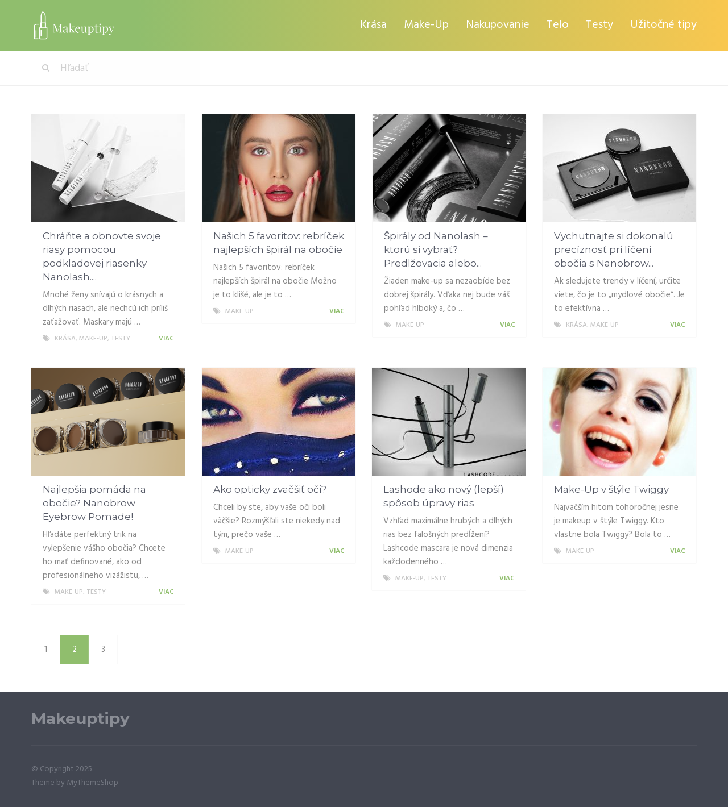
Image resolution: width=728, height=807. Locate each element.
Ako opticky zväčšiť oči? (269, 489)
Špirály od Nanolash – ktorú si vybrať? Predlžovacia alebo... (436, 249)
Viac (168, 338)
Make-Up (426, 25)
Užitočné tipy (663, 25)
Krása (373, 25)
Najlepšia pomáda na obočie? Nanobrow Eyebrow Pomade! (94, 503)
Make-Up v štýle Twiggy (611, 489)
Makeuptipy (80, 718)
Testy (599, 25)
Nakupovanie (498, 25)
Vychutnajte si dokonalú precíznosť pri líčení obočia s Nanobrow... (613, 249)
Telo (558, 25)
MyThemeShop (92, 782)
